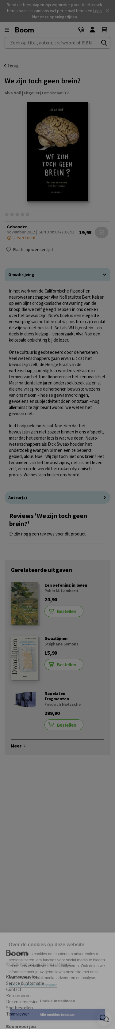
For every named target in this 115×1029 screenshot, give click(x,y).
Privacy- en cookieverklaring (33, 985)
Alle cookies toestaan (57, 1014)
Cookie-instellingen (57, 1001)
